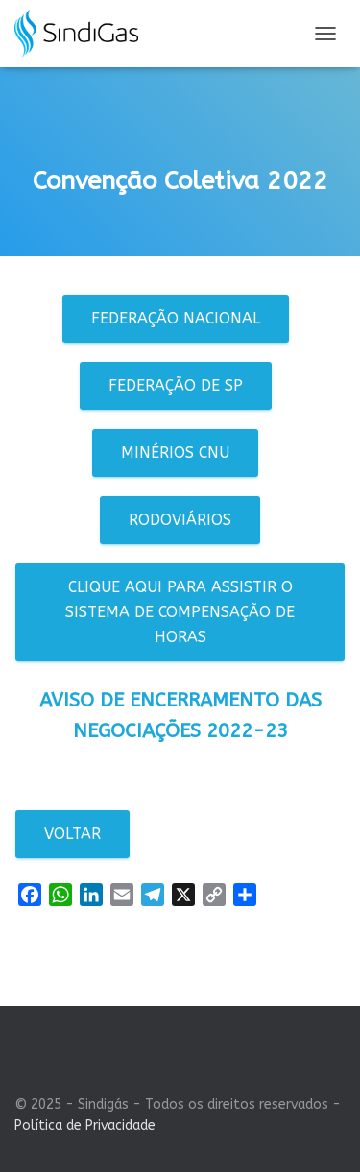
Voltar (72, 834)
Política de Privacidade (85, 1125)
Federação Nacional (175, 318)
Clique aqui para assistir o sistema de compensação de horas (180, 612)
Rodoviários (180, 520)
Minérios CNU (175, 452)
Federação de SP (175, 385)
